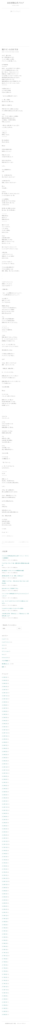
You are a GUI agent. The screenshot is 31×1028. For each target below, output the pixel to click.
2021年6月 (4, 859)
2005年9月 (4, 1014)
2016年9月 (4, 996)
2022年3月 (4, 832)
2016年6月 (4, 1005)
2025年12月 (4, 692)
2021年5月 (4, 863)
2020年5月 (4, 900)
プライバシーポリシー (21, 1023)
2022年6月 (4, 822)
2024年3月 (4, 757)
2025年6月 (4, 711)
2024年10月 (4, 736)
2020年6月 (4, 897)
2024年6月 (4, 748)
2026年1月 (4, 689)
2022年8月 (4, 816)
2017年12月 (4, 952)
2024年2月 (4, 760)
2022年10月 (4, 810)
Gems (3, 648)
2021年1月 (4, 875)
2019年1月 (4, 931)
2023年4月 (4, 791)
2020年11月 (4, 881)
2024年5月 (4, 751)
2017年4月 (4, 974)
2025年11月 (4, 695)
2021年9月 (4, 850)
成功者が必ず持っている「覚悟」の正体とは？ (12, 575)
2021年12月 (4, 841)
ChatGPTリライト (6, 642)
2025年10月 (4, 699)
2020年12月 (4, 878)
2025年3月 (4, 720)
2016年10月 (4, 992)
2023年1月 (4, 801)
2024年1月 (4, 764)
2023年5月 (4, 788)
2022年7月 (4, 819)
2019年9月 (4, 921)
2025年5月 (4, 714)
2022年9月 (4, 813)
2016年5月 (4, 1008)
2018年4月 (4, 940)
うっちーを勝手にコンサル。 (23, 542)
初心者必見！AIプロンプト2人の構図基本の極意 (13, 570)
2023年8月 (4, 779)
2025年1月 (4, 726)
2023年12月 (4, 767)
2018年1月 (4, 949)
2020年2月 (4, 909)
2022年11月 (4, 807)
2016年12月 (4, 986)
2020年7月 (4, 893)
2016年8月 (4, 999)
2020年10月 (4, 884)
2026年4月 (4, 680)
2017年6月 (4, 968)
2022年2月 (4, 835)
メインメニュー (16, 11)
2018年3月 (4, 943)
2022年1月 (4, 838)
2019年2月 (4, 928)
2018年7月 (4, 934)
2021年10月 (4, 847)
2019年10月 (4, 918)
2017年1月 (4, 983)
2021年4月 (4, 866)
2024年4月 (4, 754)
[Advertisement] (15, 28)
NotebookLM (5, 657)
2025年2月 (4, 723)
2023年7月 (4, 782)
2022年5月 (4, 825)
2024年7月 (4, 745)
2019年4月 (4, 924)
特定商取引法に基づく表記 (10, 1023)
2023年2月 (4, 798)
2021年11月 (4, 844)
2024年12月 (4, 729)
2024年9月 (4, 739)
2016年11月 (4, 989)
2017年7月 (4, 965)
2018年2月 (4, 946)
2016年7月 (4, 1002)
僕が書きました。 (10, 536)
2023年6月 (4, 785)
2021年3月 (4, 869)
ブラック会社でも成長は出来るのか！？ (8, 542)
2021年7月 (4, 856)
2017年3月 (4, 977)
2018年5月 (4, 937)
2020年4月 (4, 903)
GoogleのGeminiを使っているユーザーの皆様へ (13, 608)
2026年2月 (4, 686)
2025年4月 (4, 717)
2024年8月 (4, 742)
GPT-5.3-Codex (5, 651)
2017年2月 (4, 980)
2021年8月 (4, 853)
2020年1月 (4, 912)
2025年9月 (4, 702)
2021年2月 (4, 872)
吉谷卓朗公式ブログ (15, 3)
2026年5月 (4, 677)
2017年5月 (4, 971)
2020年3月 (4, 906)
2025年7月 (4, 708)
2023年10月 (4, 773)
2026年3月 (4, 683)
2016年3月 (4, 1011)
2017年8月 (4, 962)
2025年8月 (4, 705)
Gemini (3, 645)
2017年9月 (4, 958)
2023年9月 (4, 776)
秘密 (3, 666)
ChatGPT (4, 639)
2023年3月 (4, 794)
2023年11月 (4, 770)
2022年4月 (4, 829)
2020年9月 (4, 887)
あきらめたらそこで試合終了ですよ (10, 588)
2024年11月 (4, 733)
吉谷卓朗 (17, 51)
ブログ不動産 (5, 660)
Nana (3, 654)
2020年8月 (4, 890)
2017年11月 (4, 955)
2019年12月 (4, 915)
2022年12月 (4, 804)
